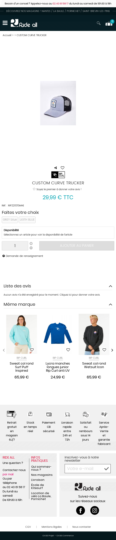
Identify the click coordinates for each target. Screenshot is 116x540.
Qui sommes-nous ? (41, 468)
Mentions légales (52, 527)
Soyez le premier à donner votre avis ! (57, 189)
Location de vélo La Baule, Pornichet (41, 496)
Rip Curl (22, 358)
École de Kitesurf (37, 486)
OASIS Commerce (65, 535)
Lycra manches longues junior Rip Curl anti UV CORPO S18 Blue (58, 367)
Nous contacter (81, 527)
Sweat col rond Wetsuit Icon (94, 365)
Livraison (37, 480)
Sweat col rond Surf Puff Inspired (21, 367)
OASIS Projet (48, 535)
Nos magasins (42, 475)
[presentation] (3, 350)
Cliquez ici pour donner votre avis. (80, 295)
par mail (8, 474)
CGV (28, 527)
